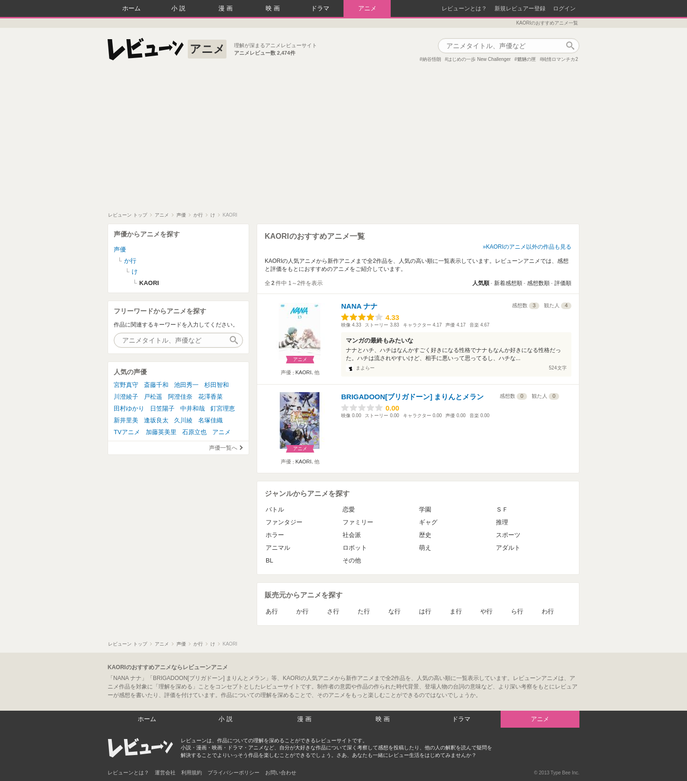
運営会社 (165, 772)
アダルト (508, 547)
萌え (425, 547)
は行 (425, 611)
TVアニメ (127, 432)
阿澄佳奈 (180, 396)
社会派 (352, 534)
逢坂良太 (156, 420)
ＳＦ (502, 509)
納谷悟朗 (431, 59)
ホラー (275, 534)
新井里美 (126, 420)
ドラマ (320, 8)
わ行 (548, 611)
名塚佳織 (210, 420)
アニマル (278, 547)
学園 (425, 509)
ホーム (131, 8)
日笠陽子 (162, 408)
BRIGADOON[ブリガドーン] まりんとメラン (412, 397)
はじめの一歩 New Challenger (479, 59)
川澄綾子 (126, 396)
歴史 (425, 534)
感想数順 (538, 283)
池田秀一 (186, 384)
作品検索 (570, 45)
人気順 (480, 283)
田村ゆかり (129, 408)
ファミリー (358, 522)
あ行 (272, 611)
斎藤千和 (156, 384)
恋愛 (349, 509)
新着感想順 (508, 283)
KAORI (303, 372)
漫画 (226, 8)
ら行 (517, 611)
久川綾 (183, 420)
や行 (486, 611)
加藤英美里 (161, 432)
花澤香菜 (210, 396)
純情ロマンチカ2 (560, 59)
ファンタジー (284, 522)
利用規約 (191, 772)
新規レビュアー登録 (519, 8)
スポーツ (508, 534)
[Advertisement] (343, 141)
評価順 (562, 283)
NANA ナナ (359, 306)
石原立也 (194, 432)
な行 (394, 611)
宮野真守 (126, 384)
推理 (502, 522)
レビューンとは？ (464, 8)
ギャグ (428, 522)
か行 (302, 611)
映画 (274, 8)
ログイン (564, 8)
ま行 (456, 611)
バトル (275, 509)
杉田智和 (216, 384)
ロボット (355, 547)
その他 (352, 560)
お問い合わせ (280, 772)
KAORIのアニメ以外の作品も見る (528, 247)
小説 (179, 8)
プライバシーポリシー (234, 772)
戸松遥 (153, 396)
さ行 (333, 611)
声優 (120, 249)
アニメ (367, 8)
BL (269, 560)
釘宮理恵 (222, 408)
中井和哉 (192, 408)
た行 (364, 611)
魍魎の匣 (526, 59)
